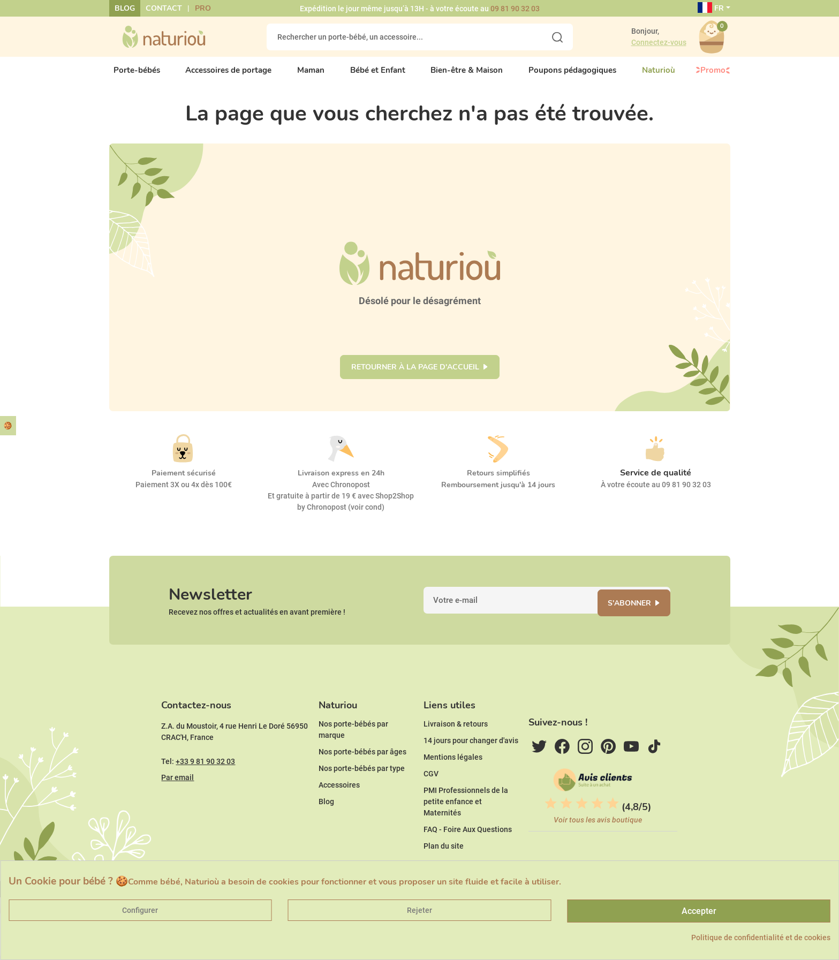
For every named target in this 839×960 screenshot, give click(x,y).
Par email (177, 798)
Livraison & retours (456, 744)
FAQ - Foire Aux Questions (468, 850)
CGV (431, 794)
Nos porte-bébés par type (362, 789)
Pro (203, 8)
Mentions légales (453, 778)
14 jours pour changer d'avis (471, 761)
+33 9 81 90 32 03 (205, 782)
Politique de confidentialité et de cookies (760, 937)
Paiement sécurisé (184, 481)
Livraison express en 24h (341, 481)
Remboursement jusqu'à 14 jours (498, 493)
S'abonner (636, 615)
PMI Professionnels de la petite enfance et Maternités (466, 822)
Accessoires (339, 806)
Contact (164, 8)
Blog (125, 8)
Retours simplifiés (498, 481)
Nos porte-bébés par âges (362, 772)
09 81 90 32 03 (515, 8)
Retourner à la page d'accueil (415, 375)
